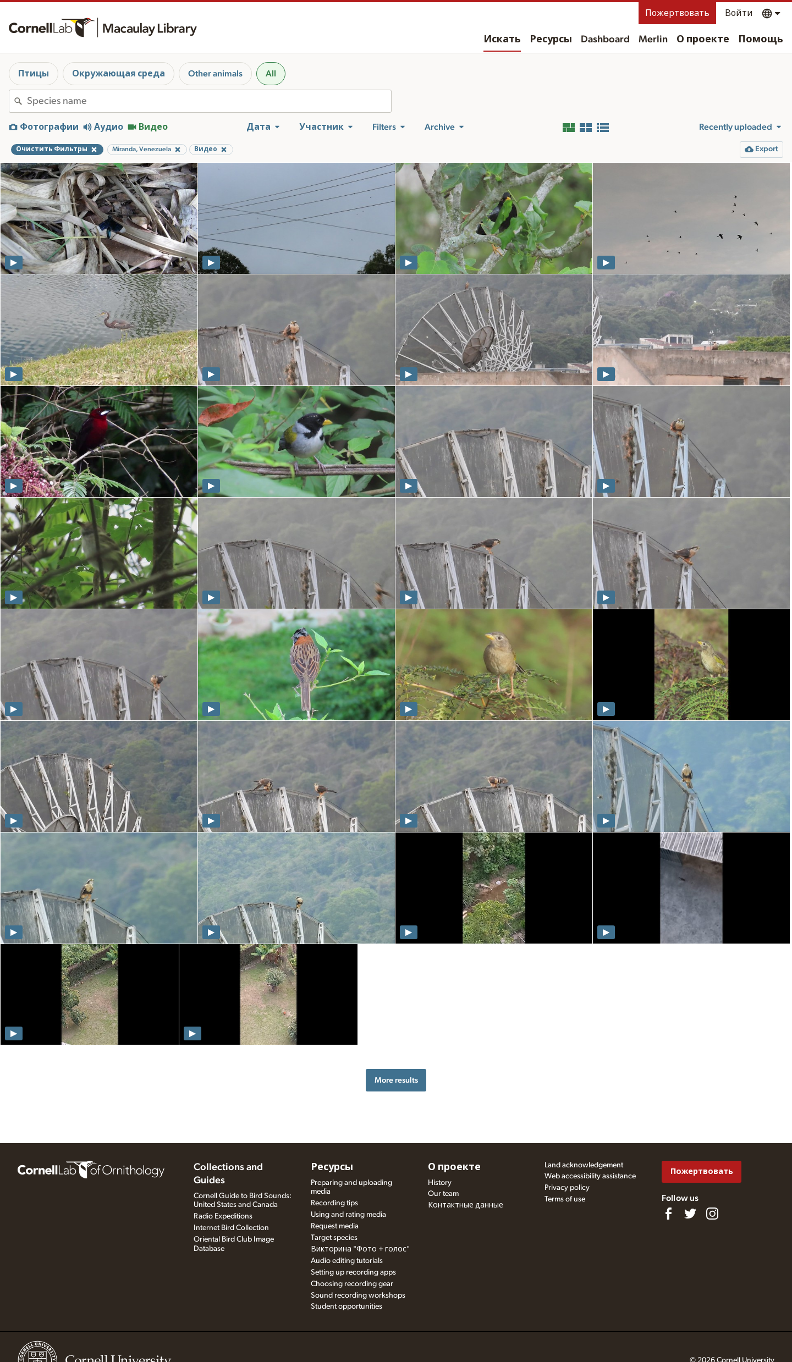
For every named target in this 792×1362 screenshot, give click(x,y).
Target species (334, 1238)
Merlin (653, 40)
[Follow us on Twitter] (690, 1213)
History (440, 1183)
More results (396, 1080)
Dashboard (605, 40)
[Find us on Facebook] (668, 1213)
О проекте (702, 40)
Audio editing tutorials (347, 1261)
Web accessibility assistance (590, 1176)
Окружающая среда (118, 73)
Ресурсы (551, 40)
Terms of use (564, 1199)
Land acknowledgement (583, 1165)
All (271, 73)
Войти (739, 13)
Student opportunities (346, 1306)
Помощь (760, 40)
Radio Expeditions (223, 1216)
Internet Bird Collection (231, 1228)
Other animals (215, 73)
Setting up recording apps (353, 1272)
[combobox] (209, 101)
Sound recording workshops (358, 1295)
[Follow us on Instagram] (712, 1213)
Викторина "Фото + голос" (360, 1249)
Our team (443, 1194)
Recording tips (334, 1203)
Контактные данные (465, 1205)
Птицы (33, 73)
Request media (335, 1226)
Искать (502, 40)
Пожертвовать (677, 13)
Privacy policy (567, 1188)
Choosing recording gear (352, 1284)
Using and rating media (348, 1214)
